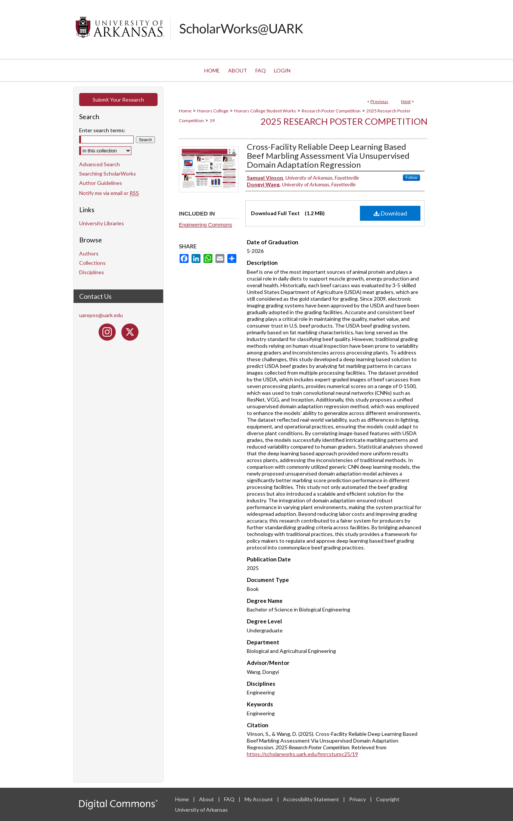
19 (212, 120)
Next (406, 101)
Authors (89, 253)
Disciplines (91, 272)
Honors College (212, 111)
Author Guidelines (100, 183)
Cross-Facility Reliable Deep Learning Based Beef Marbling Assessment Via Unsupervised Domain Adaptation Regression (328, 156)
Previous (379, 101)
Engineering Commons (205, 225)
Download (390, 213)
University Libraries (101, 223)
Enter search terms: (102, 130)
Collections (92, 263)
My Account (259, 799)
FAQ (230, 799)
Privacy (358, 799)
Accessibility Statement (311, 799)
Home (185, 111)
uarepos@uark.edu (101, 315)
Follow (411, 177)
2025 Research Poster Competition (344, 121)
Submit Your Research (118, 99)
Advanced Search (99, 164)
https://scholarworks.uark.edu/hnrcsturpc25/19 (302, 754)
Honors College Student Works (265, 111)
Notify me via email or (109, 193)
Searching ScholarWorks (107, 173)
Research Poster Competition (331, 111)
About (207, 799)
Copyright (387, 799)
